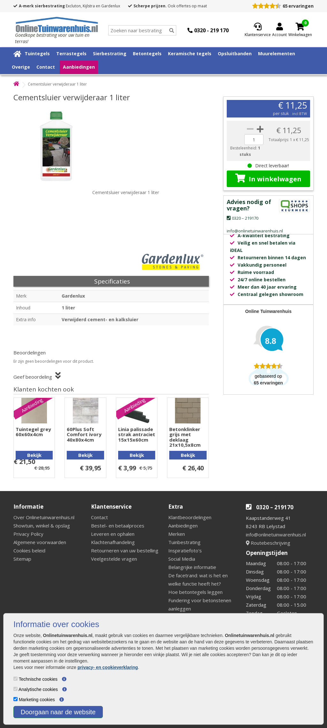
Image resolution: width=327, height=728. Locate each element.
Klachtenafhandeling (113, 542)
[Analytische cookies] (15, 689)
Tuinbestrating (184, 542)
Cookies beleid (29, 550)
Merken (176, 534)
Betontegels (147, 53)
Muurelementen (276, 53)
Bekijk (34, 455)
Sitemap (22, 559)
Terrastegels (71, 53)
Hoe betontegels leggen (195, 592)
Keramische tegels (189, 53)
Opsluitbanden (235, 53)
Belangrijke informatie (192, 567)
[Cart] (300, 26)
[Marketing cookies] (15, 699)
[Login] (279, 30)
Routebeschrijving (268, 543)
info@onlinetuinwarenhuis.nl (276, 534)
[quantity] (253, 139)
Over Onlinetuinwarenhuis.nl (43, 517)
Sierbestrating (109, 53)
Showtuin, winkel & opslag (41, 525)
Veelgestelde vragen (114, 559)
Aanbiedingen (79, 67)
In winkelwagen (268, 178)
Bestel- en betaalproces (117, 525)
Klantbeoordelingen (189, 517)
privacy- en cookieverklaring (108, 667)
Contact (45, 67)
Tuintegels (37, 53)
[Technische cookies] (15, 679)
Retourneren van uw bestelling (124, 550)
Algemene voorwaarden (39, 542)
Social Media (181, 559)
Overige (21, 67)
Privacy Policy (28, 534)
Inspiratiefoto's (185, 550)
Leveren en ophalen (112, 534)
